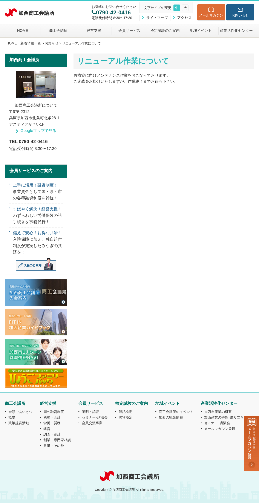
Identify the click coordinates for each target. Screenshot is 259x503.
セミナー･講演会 (95, 417)
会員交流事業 (92, 423)
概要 (11, 417)
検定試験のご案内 (165, 31)
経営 (46, 429)
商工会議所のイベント (176, 412)
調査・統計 (52, 434)
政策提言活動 (18, 423)
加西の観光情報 (171, 417)
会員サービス (129, 31)
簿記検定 (125, 412)
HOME (22, 31)
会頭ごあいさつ (20, 412)
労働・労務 (52, 423)
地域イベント (201, 31)
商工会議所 (58, 31)
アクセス (184, 18)
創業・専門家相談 (57, 440)
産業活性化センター (236, 31)
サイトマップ (157, 18)
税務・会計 (52, 417)
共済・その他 (53, 446)
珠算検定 (125, 417)
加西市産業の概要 (218, 412)
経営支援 (94, 31)
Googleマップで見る (38, 130)
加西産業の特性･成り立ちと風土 (229, 417)
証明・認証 (90, 412)
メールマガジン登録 (219, 429)
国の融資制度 (53, 412)
